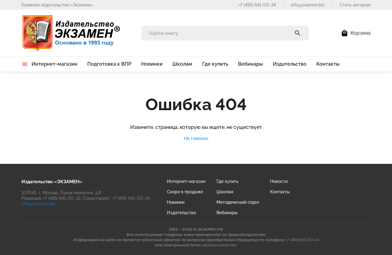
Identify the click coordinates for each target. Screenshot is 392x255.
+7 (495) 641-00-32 (62, 198)
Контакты (280, 191)
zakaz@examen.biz (219, 245)
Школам (225, 191)
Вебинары (227, 212)
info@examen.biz (308, 4)
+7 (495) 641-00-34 (257, 4)
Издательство (181, 212)
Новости (279, 181)
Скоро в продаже (185, 191)
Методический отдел (238, 202)
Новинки (175, 202)
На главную (196, 138)
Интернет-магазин (186, 181)
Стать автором (355, 4)
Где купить (228, 181)
